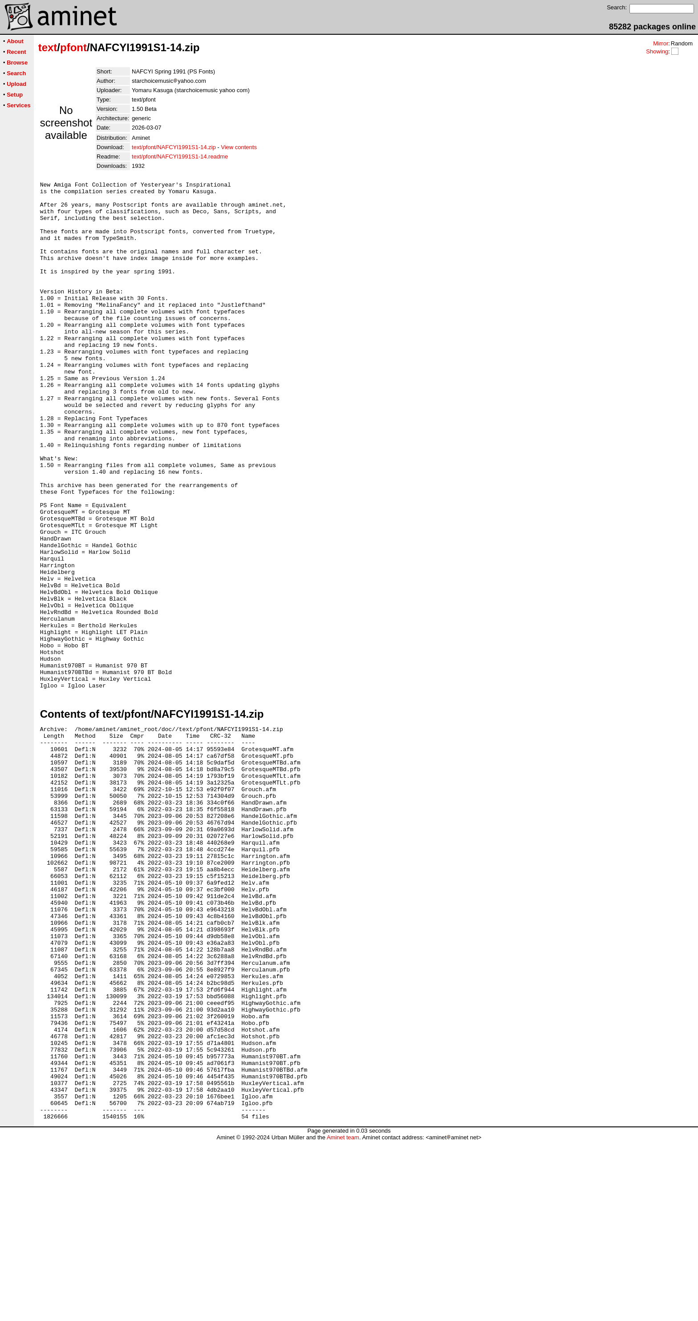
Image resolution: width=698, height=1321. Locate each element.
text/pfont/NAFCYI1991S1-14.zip (174, 147)
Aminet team (343, 1317)
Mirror (660, 43)
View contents (239, 147)
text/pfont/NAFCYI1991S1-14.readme (180, 156)
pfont (73, 47)
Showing (657, 51)
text (47, 47)
